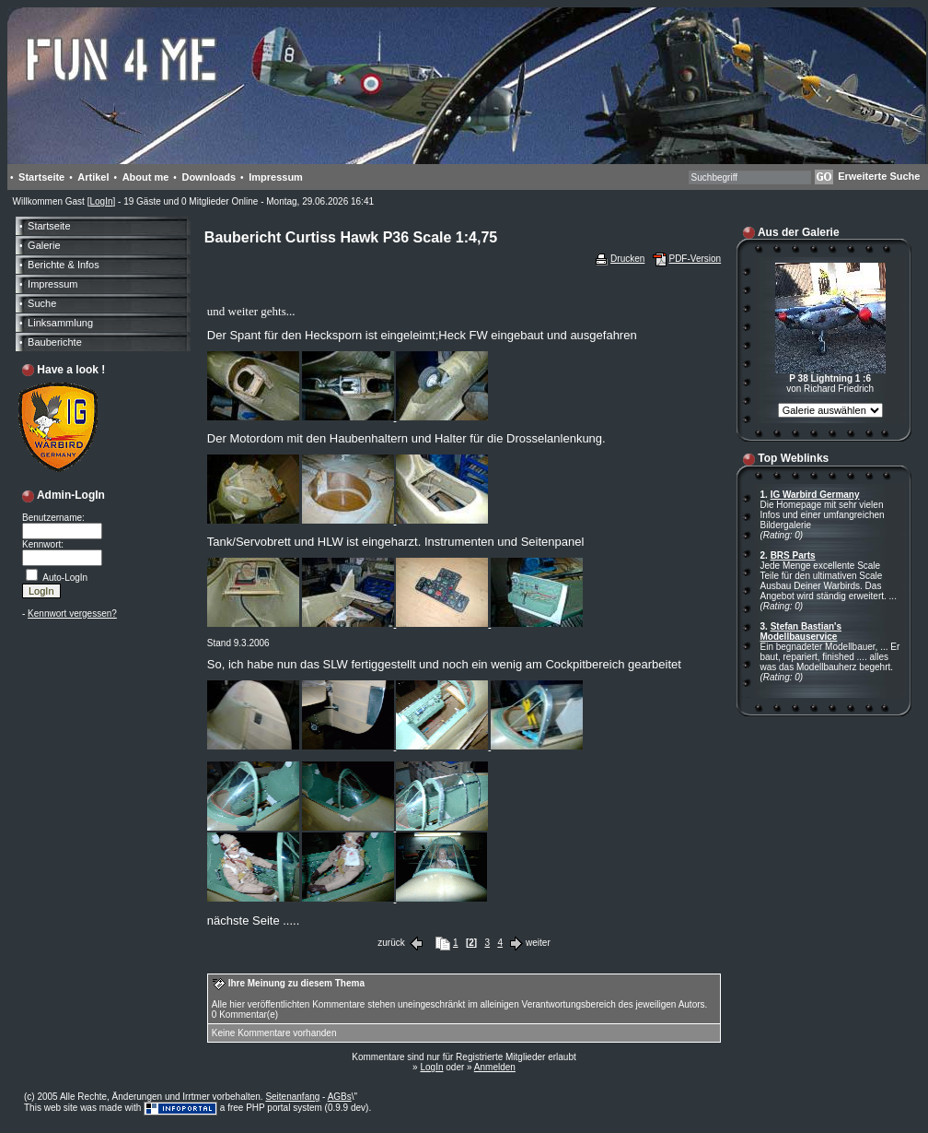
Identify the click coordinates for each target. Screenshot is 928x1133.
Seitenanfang (292, 1097)
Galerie (44, 245)
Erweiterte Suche (879, 176)
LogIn (100, 201)
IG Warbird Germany (815, 495)
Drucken (627, 259)
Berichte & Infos (63, 264)
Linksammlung (60, 322)
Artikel (93, 177)
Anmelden (495, 1067)
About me (145, 177)
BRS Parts (793, 555)
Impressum (276, 177)
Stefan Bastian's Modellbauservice (801, 631)
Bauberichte (55, 342)
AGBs (340, 1097)
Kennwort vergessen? (72, 613)
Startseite (41, 177)
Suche (42, 303)
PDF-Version (694, 259)
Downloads (208, 177)
